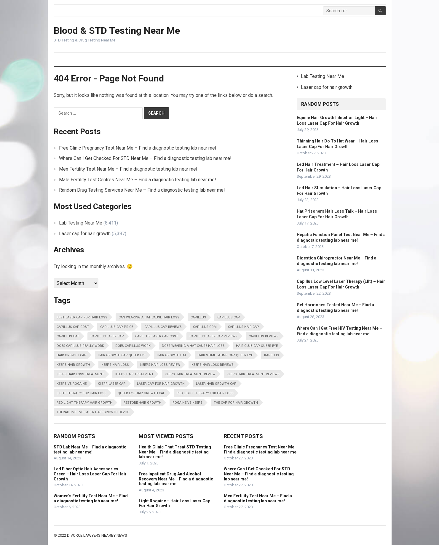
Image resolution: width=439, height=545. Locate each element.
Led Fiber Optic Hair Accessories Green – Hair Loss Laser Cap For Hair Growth (90, 474)
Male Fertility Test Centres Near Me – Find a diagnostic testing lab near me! (137, 179)
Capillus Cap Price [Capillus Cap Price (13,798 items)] (116, 327)
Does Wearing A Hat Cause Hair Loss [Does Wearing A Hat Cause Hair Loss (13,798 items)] (193, 346)
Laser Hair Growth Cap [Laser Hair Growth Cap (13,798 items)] (216, 384)
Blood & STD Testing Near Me (117, 30)
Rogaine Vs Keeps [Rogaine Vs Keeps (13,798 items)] (187, 403)
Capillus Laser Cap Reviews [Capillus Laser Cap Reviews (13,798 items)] (213, 336)
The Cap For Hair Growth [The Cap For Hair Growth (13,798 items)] (236, 403)
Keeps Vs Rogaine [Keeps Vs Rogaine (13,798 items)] (72, 384)
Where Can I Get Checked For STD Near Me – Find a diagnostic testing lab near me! (145, 158)
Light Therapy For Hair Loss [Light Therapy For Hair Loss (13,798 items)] (81, 393)
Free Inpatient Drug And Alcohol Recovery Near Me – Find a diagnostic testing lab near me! (176, 479)
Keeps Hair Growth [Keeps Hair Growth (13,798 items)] (73, 365)
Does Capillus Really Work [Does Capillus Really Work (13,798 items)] (80, 346)
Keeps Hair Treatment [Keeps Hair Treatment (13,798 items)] (134, 374)
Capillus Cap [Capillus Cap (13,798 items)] (228, 317)
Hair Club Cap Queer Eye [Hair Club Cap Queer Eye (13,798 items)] (257, 346)
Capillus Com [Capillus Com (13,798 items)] (205, 327)
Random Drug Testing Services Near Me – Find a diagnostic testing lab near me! (142, 190)
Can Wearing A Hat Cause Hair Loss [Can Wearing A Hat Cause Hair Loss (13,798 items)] (149, 317)
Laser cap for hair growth (85, 233)
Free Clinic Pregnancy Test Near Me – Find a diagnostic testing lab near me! (137, 148)
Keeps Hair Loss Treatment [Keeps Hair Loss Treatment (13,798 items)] (80, 374)
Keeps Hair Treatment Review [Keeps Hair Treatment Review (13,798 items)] (190, 374)
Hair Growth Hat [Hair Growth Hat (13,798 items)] (171, 355)
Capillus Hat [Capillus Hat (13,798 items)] (68, 336)
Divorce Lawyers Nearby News (97, 535)
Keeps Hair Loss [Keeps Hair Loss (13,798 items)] (115, 365)
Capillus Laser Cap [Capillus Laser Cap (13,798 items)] (107, 336)
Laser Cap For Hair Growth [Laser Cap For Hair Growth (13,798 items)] (161, 384)
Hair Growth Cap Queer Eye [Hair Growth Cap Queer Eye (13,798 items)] (122, 355)
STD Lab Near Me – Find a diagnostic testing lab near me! (90, 449)
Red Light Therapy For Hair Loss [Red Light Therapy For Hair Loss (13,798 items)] (205, 393)
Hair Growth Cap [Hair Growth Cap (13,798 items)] (72, 355)
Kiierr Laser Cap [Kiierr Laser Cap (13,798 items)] (112, 384)
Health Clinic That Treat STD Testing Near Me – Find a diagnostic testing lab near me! (175, 452)
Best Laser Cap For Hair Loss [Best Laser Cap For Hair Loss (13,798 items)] (82, 317)
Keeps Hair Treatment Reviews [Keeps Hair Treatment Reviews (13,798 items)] (253, 374)
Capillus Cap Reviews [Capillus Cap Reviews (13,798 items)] (163, 327)
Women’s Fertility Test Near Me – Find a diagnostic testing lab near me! (91, 498)
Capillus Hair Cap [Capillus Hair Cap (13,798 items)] (243, 327)
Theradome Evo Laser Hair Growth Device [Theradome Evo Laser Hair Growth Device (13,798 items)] (93, 412)
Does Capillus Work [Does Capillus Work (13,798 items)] (133, 346)
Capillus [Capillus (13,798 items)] (198, 317)
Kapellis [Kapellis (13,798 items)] (271, 355)
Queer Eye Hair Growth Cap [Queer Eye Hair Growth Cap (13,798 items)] (141, 393)
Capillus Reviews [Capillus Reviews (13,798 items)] (264, 336)
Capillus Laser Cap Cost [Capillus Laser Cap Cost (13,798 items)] (156, 336)
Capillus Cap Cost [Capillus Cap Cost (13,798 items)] (73, 327)
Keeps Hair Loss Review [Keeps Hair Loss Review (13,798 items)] (160, 365)
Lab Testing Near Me (80, 223)
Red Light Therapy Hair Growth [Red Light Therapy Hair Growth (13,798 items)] (84, 403)
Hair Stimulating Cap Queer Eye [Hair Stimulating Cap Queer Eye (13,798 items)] (225, 355)
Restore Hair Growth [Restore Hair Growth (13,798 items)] (142, 403)
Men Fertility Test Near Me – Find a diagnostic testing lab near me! (128, 169)
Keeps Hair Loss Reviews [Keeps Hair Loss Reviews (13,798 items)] (212, 365)
